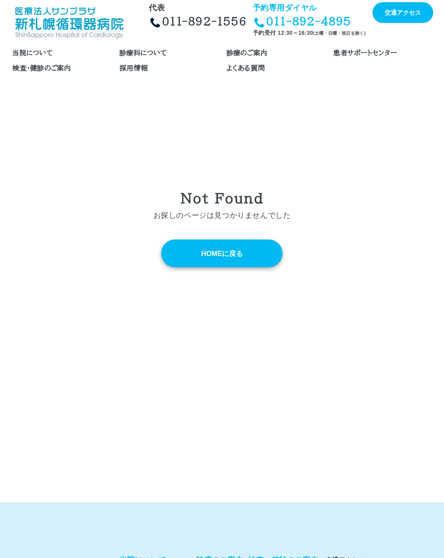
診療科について (143, 52)
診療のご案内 (246, 52)
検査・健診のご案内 (41, 68)
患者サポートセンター (364, 52)
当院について (32, 52)
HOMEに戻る (222, 253)
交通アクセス (403, 12)
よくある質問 (245, 68)
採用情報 (133, 68)
